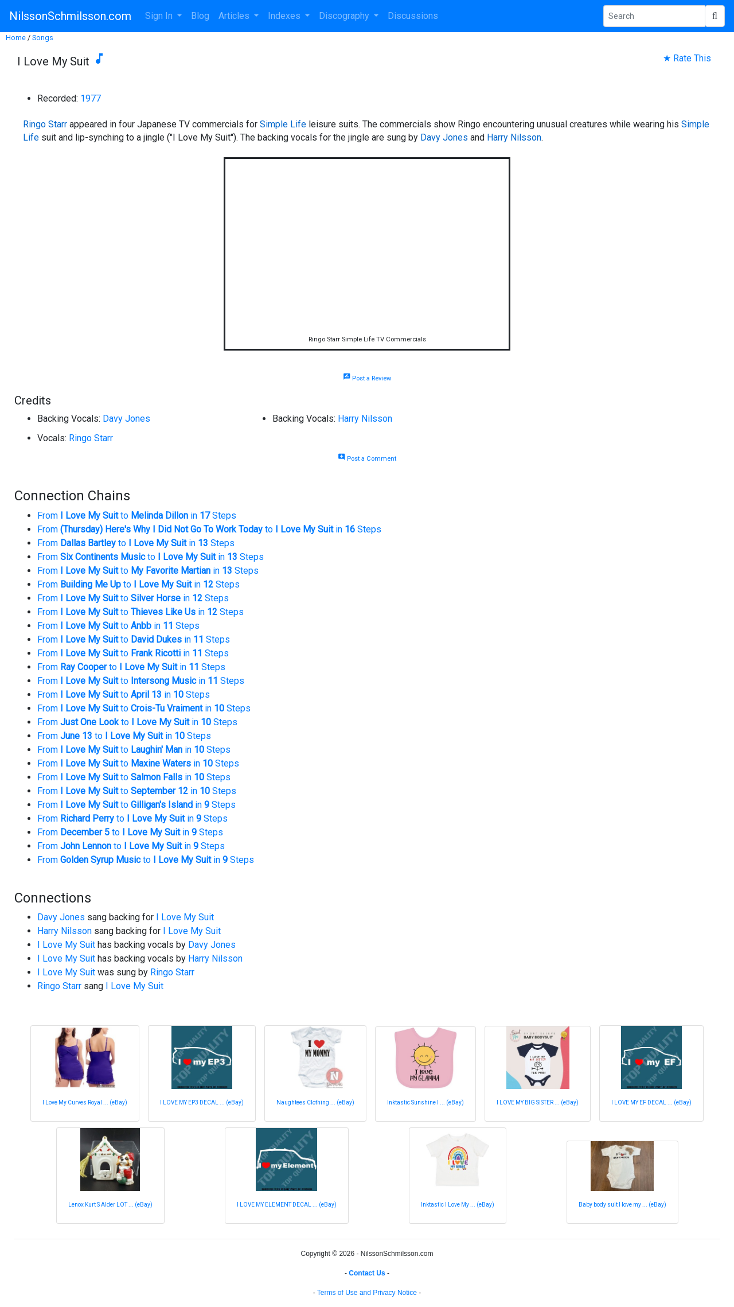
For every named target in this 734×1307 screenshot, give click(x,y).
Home (16, 37)
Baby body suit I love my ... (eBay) (622, 1204)
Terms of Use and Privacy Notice (367, 1293)
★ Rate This (687, 58)
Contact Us (367, 1273)
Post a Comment (367, 458)
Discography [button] (345, 15)
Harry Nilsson (514, 137)
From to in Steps (136, 515)
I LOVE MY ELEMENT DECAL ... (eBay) (287, 1204)
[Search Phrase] (654, 16)
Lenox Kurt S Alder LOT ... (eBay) (110, 1204)
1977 (90, 98)
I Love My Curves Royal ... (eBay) (84, 1102)
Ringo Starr (45, 124)
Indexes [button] (285, 15)
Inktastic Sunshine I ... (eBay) (425, 1102)
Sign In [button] (160, 15)
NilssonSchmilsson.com (70, 16)
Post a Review (367, 378)
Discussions (413, 15)
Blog (200, 15)
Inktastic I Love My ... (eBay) (457, 1204)
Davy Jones (444, 137)
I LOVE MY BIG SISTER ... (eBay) (538, 1102)
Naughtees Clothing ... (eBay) (315, 1102)
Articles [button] (235, 15)
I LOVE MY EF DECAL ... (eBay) (651, 1102)
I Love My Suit (185, 917)
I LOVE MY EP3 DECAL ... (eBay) (202, 1102)
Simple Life (283, 124)
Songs (42, 37)
